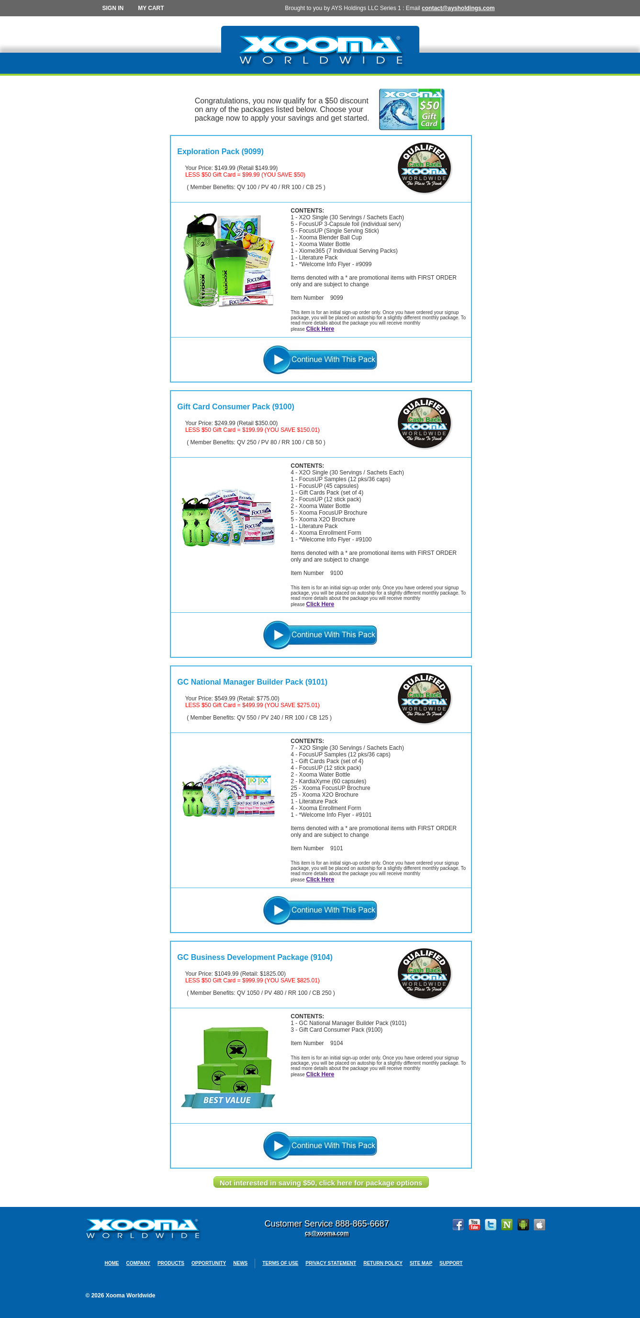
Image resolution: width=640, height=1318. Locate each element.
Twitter (490, 1224)
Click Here (320, 329)
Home (112, 1263)
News (240, 1263)
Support (450, 1263)
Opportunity (208, 1263)
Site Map (421, 1263)
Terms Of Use (280, 1263)
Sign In (113, 8)
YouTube (474, 1224)
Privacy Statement (330, 1263)
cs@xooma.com (327, 1233)
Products (170, 1263)
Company (138, 1263)
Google (523, 1224)
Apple (539, 1224)
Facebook (458, 1224)
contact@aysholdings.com (458, 8)
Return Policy (383, 1263)
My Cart (151, 8)
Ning (507, 1224)
